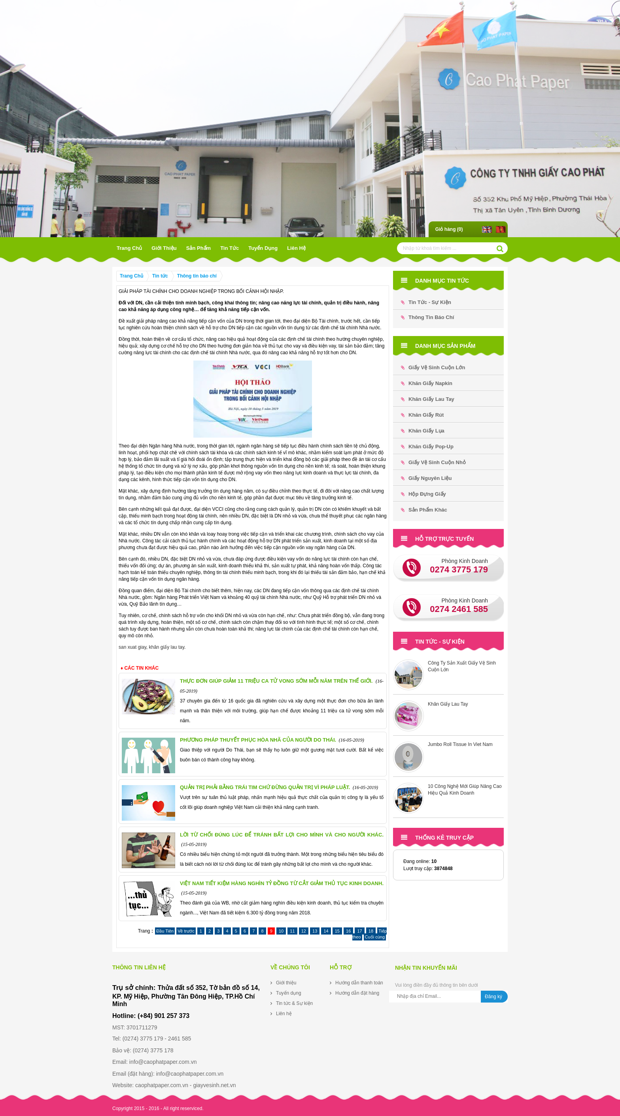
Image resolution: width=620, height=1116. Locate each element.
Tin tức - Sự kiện (426, 302)
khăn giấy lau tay (167, 647)
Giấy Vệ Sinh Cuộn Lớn (433, 367)
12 (303, 931)
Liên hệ (296, 248)
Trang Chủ (129, 248)
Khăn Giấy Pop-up (427, 446)
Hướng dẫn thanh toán (359, 983)
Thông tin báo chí (197, 276)
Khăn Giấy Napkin (426, 383)
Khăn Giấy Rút (422, 415)
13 (314, 931)
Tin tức (229, 248)
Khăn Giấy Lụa (422, 431)
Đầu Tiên (165, 931)
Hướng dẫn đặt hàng (357, 993)
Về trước (186, 931)
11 (292, 931)
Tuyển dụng (263, 248)
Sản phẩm (198, 248)
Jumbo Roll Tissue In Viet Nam (460, 744)
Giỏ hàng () (449, 229)
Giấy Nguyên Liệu (426, 478)
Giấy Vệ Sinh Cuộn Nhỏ (433, 462)
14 (325, 931)
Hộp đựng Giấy (423, 494)
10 (281, 931)
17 (359, 931)
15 (337, 931)
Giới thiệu (163, 248)
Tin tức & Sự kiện (294, 1003)
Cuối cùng (375, 937)
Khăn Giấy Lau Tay (427, 399)
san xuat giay (132, 647)
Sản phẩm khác (424, 510)
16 (348, 931)
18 (370, 931)
